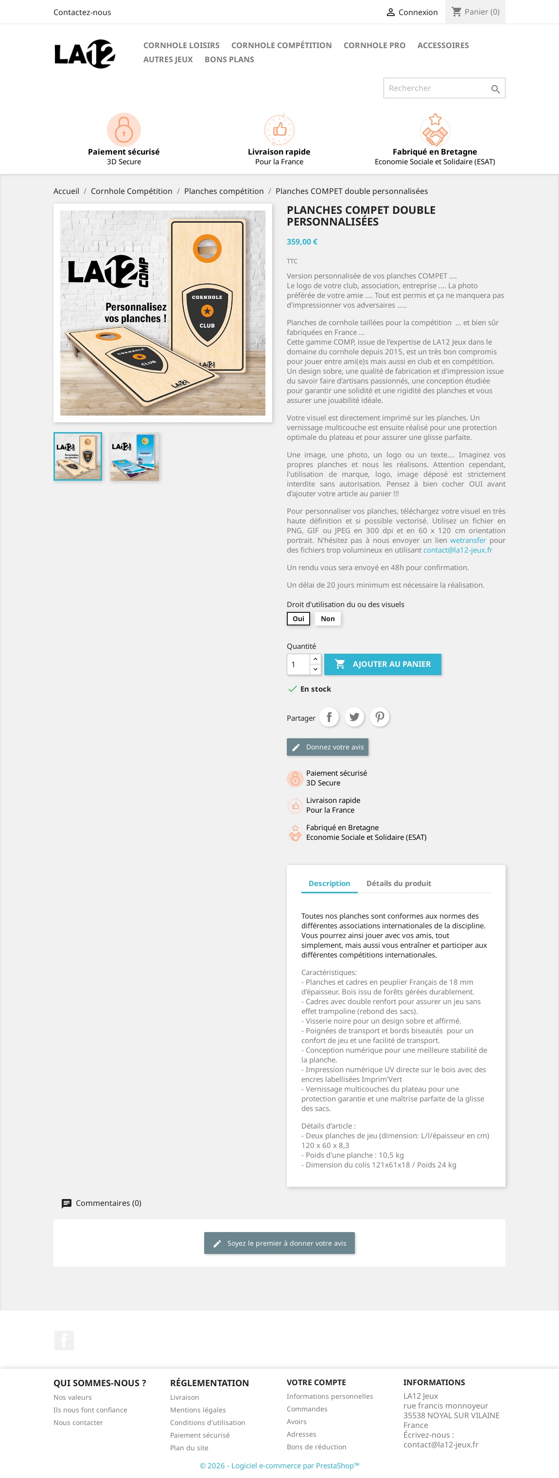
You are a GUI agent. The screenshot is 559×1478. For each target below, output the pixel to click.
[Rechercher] (445, 88)
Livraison (184, 1397)
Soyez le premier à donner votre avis (279, 1243)
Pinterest (379, 717)
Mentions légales (198, 1409)
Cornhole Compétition (281, 45)
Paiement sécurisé (200, 1435)
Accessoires (443, 45)
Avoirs (297, 1421)
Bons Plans (229, 59)
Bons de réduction (317, 1446)
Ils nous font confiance (90, 1409)
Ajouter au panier (382, 664)
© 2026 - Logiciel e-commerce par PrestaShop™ (280, 1465)
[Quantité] (298, 664)
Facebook (64, 1340)
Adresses (301, 1434)
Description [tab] (329, 883)
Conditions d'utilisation (207, 1422)
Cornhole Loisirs (181, 45)
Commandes (307, 1408)
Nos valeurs (72, 1397)
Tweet (354, 717)
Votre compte (316, 1382)
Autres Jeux (168, 59)
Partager (329, 717)
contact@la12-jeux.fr (457, 550)
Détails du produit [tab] (399, 883)
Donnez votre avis (327, 747)
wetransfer (468, 540)
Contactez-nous (82, 12)
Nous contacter (78, 1422)
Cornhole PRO (375, 45)
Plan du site (189, 1447)
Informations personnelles (330, 1396)
